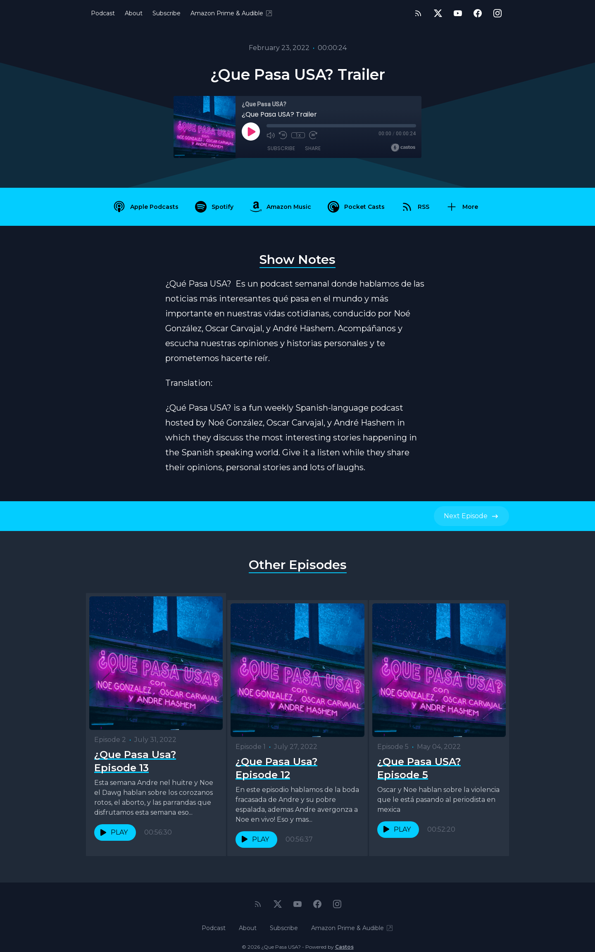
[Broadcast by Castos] (403, 148)
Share (313, 148)
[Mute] (271, 135)
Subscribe (166, 13)
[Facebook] (477, 13)
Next (471, 516)
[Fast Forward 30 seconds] (313, 135)
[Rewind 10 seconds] (283, 135)
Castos (344, 935)
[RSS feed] (418, 13)
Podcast (103, 13)
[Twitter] (438, 13)
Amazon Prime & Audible (231, 13)
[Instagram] (497, 13)
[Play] (251, 131)
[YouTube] (458, 13)
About (134, 13)
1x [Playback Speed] (298, 135)
